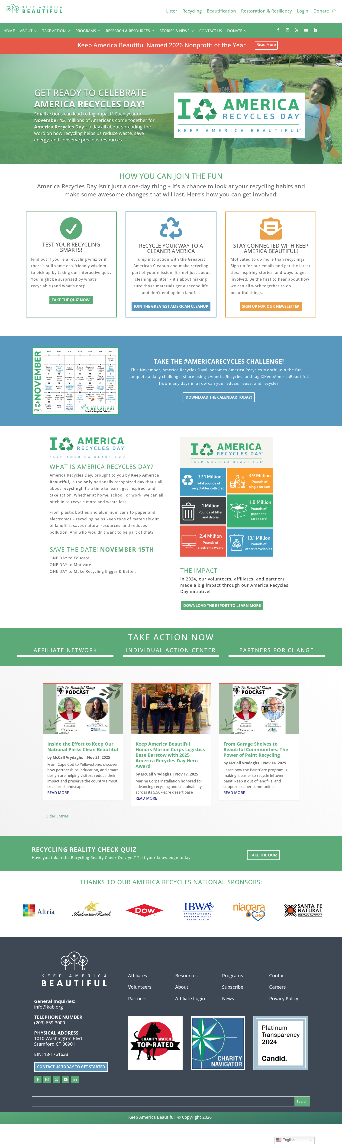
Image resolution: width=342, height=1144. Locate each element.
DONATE (234, 31)
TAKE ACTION (54, 31)
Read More (266, 45)
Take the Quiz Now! (71, 300)
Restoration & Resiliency (266, 11)
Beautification (221, 11)
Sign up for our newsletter (271, 307)
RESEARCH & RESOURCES (128, 31)
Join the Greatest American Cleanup (171, 307)
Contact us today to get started (71, 1067)
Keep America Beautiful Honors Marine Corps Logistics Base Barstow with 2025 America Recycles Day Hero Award (170, 756)
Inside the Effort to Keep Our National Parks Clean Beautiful (82, 747)
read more (58, 793)
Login (302, 11)
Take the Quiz (263, 856)
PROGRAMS (85, 31)
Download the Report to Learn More (222, 606)
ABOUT (26, 31)
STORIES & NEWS (175, 31)
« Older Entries (56, 817)
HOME (9, 31)
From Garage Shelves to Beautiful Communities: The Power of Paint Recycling (255, 750)
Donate (321, 11)
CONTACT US (210, 31)
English (285, 1140)
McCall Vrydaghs (68, 758)
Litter (171, 11)
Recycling (192, 11)
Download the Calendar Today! (219, 398)
